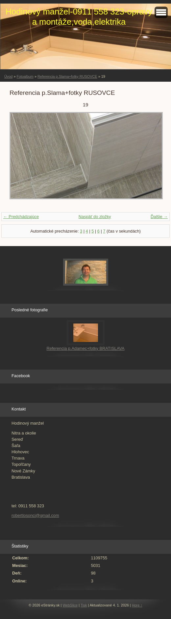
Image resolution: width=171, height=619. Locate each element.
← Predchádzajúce (21, 216)
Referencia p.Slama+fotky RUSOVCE (67, 76)
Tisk (84, 605)
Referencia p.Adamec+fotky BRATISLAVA (85, 348)
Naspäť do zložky (95, 216)
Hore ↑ (137, 605)
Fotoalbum (24, 76)
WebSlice (70, 605)
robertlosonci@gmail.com (35, 515)
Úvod (8, 76)
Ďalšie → (159, 216)
